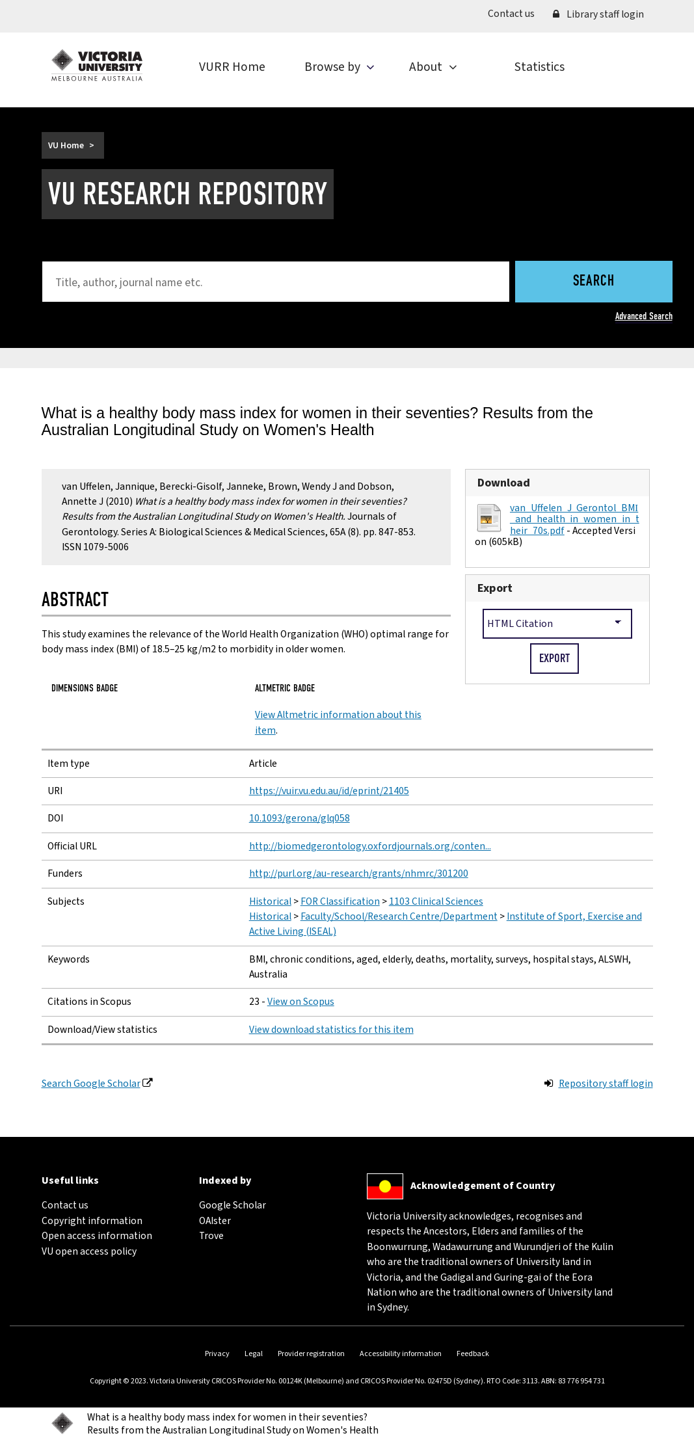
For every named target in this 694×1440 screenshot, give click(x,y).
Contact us (516, 13)
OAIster (215, 1221)
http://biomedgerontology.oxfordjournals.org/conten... (370, 846)
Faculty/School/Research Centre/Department (399, 916)
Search (594, 281)
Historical (270, 901)
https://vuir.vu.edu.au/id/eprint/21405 (329, 791)
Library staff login (598, 14)
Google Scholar (232, 1205)
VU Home (66, 145)
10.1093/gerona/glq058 (299, 818)
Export (495, 588)
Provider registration (311, 1353)
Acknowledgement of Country (482, 1185)
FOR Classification (340, 901)
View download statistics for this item (331, 1029)
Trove (211, 1236)
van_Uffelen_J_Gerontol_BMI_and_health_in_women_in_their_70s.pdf (574, 519)
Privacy (217, 1353)
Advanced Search (644, 316)
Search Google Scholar (91, 1083)
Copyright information (92, 1221)
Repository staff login (606, 1083)
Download (503, 483)
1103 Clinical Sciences (436, 901)
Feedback (473, 1353)
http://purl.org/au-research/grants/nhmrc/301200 (358, 873)
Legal (254, 1353)
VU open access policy (89, 1251)
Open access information (97, 1236)
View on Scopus (300, 1001)
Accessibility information (401, 1353)
